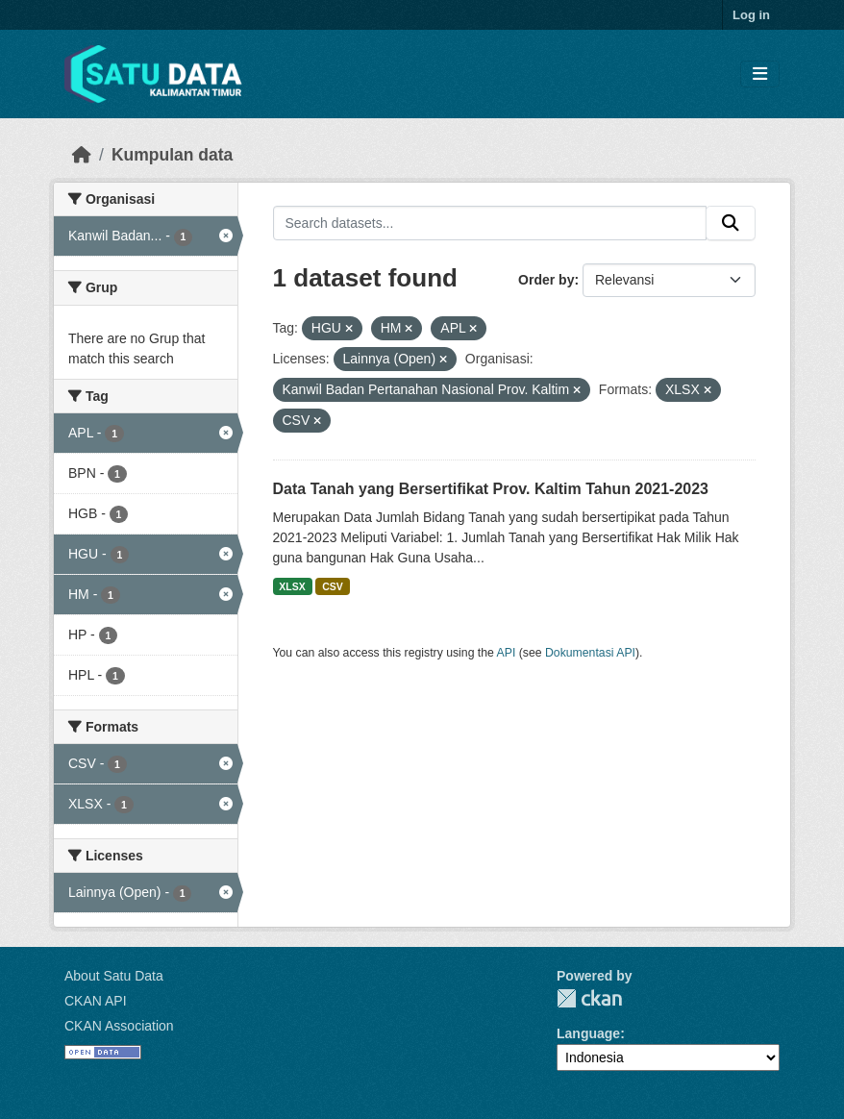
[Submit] (731, 223)
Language (588, 1033)
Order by (546, 279)
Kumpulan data (172, 154)
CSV (332, 586)
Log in (751, 15)
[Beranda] (81, 154)
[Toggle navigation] (760, 74)
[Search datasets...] (490, 223)
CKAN (589, 998)
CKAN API (95, 1000)
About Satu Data (113, 975)
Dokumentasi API (590, 652)
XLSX (292, 586)
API (506, 652)
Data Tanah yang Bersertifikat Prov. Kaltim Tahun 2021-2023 (491, 489)
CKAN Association (119, 1025)
